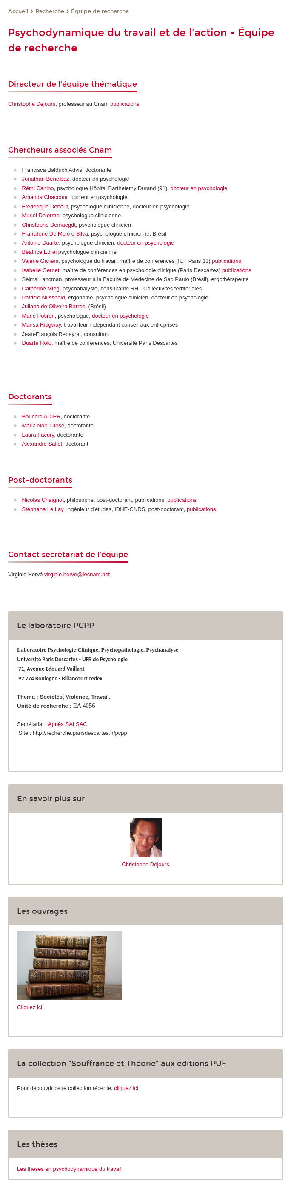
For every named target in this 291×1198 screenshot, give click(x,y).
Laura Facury (38, 435)
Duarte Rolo (36, 343)
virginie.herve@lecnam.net (77, 574)
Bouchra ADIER (41, 416)
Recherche (49, 11)
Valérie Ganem (40, 261)
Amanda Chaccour (45, 197)
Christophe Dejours (31, 104)
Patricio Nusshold (43, 297)
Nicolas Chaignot (43, 500)
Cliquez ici (29, 1007)
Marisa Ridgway (41, 325)
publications (125, 104)
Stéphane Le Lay (42, 509)
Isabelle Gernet (41, 270)
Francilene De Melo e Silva (55, 233)
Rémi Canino (38, 188)
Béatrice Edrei (39, 252)
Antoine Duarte (40, 242)
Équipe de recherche (100, 11)
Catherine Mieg (41, 288)
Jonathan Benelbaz (45, 179)
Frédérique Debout (45, 206)
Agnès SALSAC (67, 724)
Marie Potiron (38, 316)
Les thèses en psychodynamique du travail (69, 1169)
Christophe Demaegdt (49, 225)
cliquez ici (126, 1088)
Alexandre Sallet (42, 444)
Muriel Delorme (41, 215)
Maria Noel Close (43, 425)
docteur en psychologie (199, 188)
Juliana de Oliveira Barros (54, 306)
